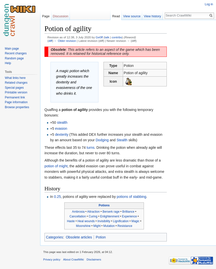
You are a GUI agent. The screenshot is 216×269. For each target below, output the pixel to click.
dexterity (61, 134)
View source (131, 16)
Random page (14, 58)
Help (8, 63)
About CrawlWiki (73, 259)
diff (50, 40)
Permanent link (15, 97)
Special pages (14, 87)
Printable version (16, 92)
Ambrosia (78, 211)
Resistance (125, 226)
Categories (54, 237)
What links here (15, 78)
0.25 (57, 197)
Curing (93, 216)
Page (45, 16)
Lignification (121, 221)
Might (96, 226)
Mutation (109, 226)
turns (90, 148)
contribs (117, 37)
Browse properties (17, 107)
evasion (61, 128)
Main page (12, 48)
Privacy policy (51, 259)
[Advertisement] (192, 99)
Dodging (102, 140)
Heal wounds (86, 221)
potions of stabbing (131, 197)
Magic (135, 221)
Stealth (122, 140)
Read (116, 16)
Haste (71, 221)
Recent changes (16, 53)
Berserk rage (111, 211)
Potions (104, 205)
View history (152, 16)
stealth (62, 122)
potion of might (56, 166)
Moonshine (83, 226)
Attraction (93, 211)
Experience (129, 216)
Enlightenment (109, 216)
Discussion (60, 16)
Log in (209, 4)
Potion (101, 237)
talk (107, 37)
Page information (16, 102)
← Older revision (65, 40)
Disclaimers (94, 259)
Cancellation (78, 216)
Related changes (16, 82)
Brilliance (128, 211)
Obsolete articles (79, 237)
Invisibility (103, 221)
